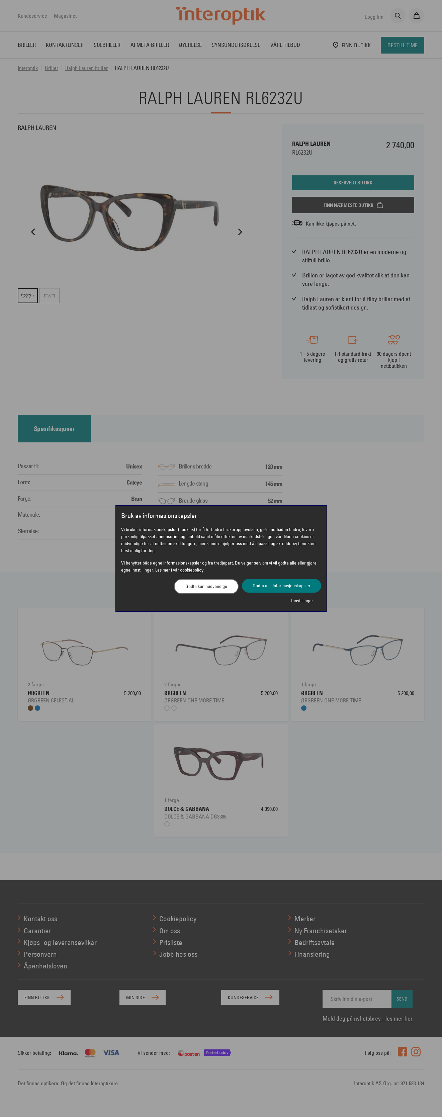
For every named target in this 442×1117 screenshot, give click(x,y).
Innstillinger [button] (302, 601)
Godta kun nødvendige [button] (206, 586)
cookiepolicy (191, 570)
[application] (427, 1102)
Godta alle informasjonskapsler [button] (282, 586)
